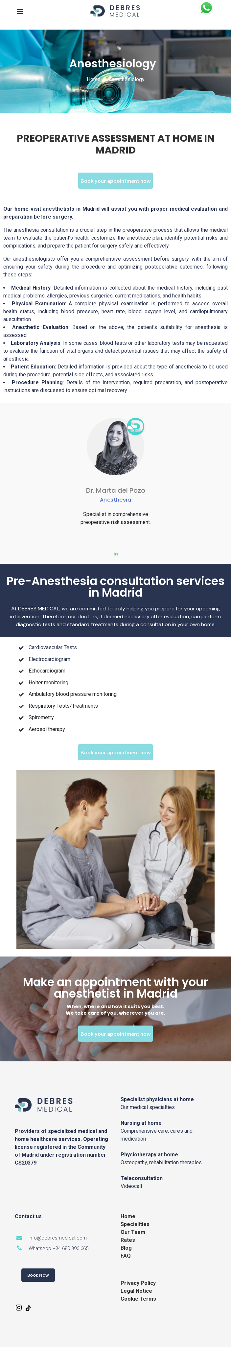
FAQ (126, 1256)
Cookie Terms (138, 1299)
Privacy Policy (138, 1283)
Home (94, 79)
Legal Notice (136, 1291)
